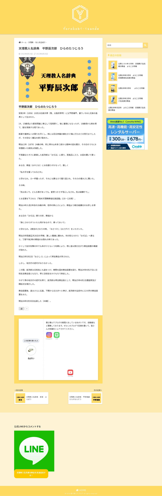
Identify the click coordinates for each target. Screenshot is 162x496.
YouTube (70, 376)
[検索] (145, 45)
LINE (56, 339)
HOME (81, 490)
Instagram (49, 339)
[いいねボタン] (21, 308)
